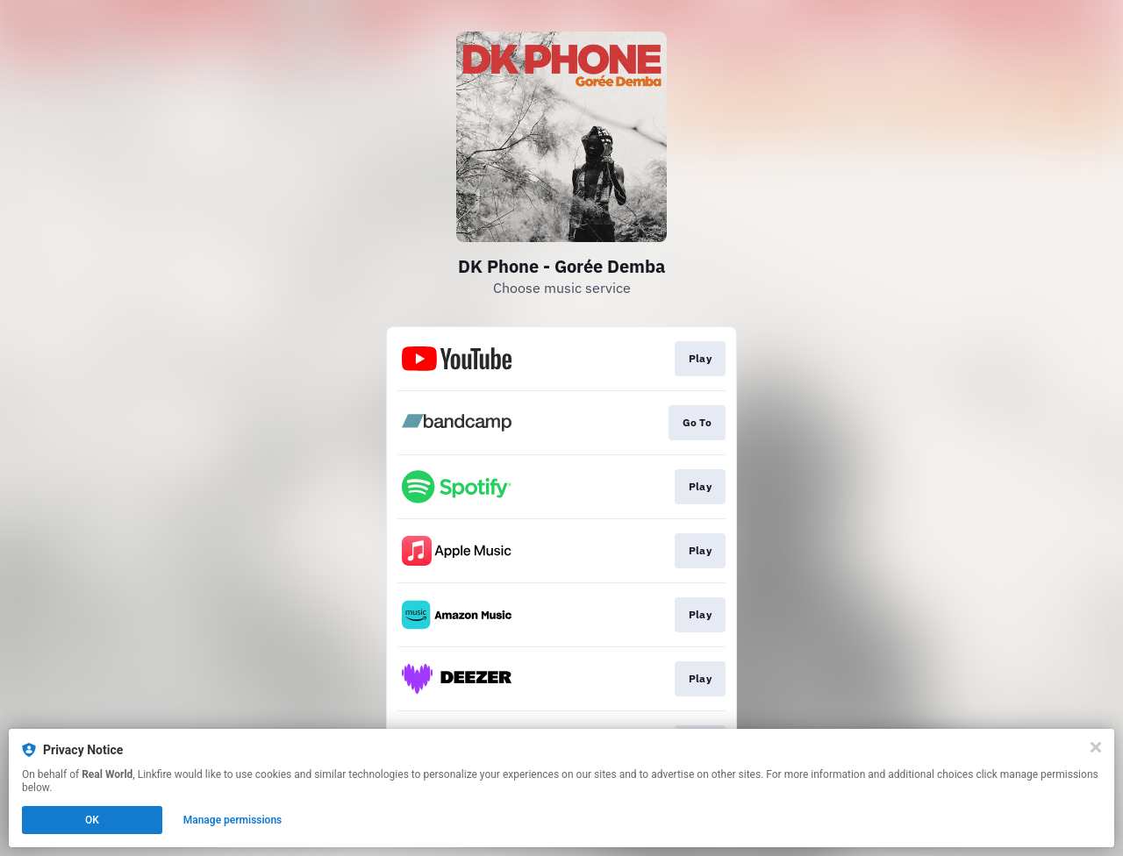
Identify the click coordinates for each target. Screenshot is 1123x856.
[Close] (1096, 747)
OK (92, 820)
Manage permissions (233, 820)
